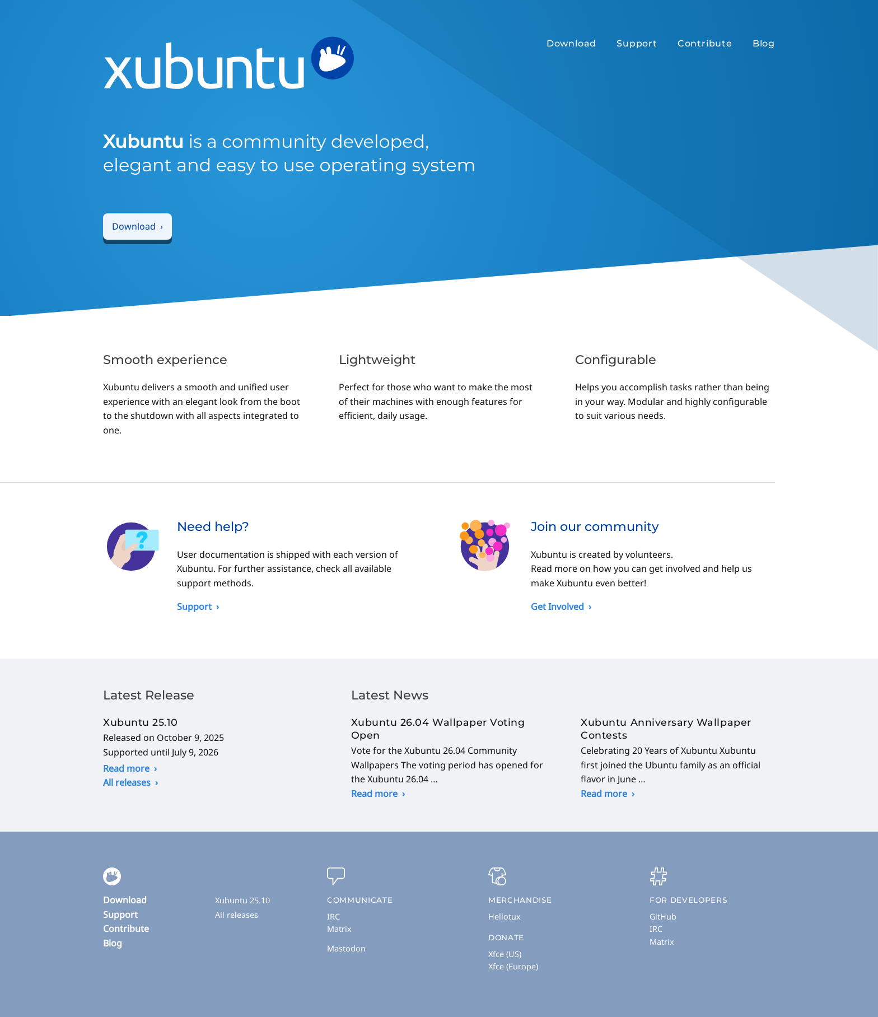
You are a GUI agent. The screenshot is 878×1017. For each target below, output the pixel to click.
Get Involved (557, 606)
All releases (127, 782)
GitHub (663, 916)
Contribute (705, 43)
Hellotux (504, 916)
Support (637, 43)
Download (571, 43)
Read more (126, 768)
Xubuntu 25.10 (242, 900)
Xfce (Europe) (513, 966)
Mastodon (346, 948)
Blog (764, 43)
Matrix (339, 928)
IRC (333, 916)
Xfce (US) (504, 954)
